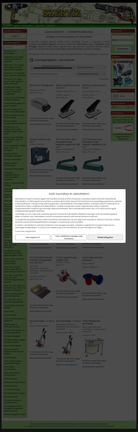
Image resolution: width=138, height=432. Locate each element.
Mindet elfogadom (105, 237)
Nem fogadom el (33, 237)
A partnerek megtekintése (25, 231)
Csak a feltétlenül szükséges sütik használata (69, 237)
